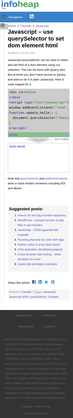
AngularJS (51, 339)
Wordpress (53, 388)
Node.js (48, 373)
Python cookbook (14, 383)
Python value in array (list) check (39, 244)
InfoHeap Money (30, 398)
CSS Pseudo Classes (28, 354)
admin (14, 53)
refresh (13, 134)
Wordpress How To (43, 393)
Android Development (32, 339)
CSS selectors (48, 354)
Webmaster (39, 388)
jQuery (62, 363)
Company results (20, 349)
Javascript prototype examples (37, 264)
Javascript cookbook (28, 363)
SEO (27, 383)
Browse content (24, 315)
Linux (21, 368)
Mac (57, 368)
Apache (62, 339)
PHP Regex (35, 378)
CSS (33, 349)
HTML (39, 359)
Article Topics (50, 315)
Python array (58, 378)
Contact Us (49, 326)
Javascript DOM (18, 296)
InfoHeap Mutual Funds (53, 398)
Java (55, 359)
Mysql (26, 373)
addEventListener (56, 178)
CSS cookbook (45, 349)
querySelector (29, 178)
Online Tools (60, 373)
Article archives (25, 326)
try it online (62, 139)
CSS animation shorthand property (40, 249)
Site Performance (41, 383)
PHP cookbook (19, 378)
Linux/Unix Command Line (40, 368)
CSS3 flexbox (12, 359)
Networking (36, 373)
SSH (54, 383)
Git (32, 359)
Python (46, 378)
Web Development (22, 388)
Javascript (49, 291)
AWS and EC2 (12, 344)
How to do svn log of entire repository (42, 215)
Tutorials (26, 291)
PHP (7, 378)
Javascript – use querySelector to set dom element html (36, 38)
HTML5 (47, 359)
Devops (25, 359)
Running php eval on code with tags (41, 239)
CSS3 (61, 354)
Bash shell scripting (32, 344)
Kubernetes (11, 368)
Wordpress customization (18, 393)
